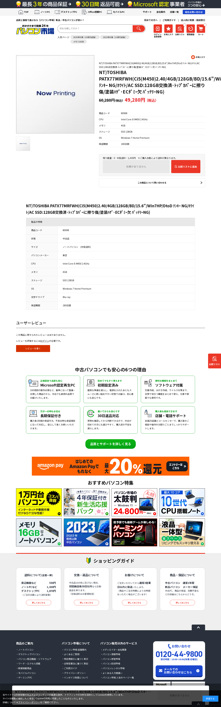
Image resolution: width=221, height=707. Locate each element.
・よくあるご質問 (70, 654)
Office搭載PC (95, 11)
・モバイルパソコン (26, 673)
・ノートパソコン (25, 649)
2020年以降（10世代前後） (85, 37)
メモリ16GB (78, 41)
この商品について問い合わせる (152, 182)
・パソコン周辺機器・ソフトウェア (33, 658)
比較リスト (214, 364)
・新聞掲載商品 (24, 668)
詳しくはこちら (38, 602)
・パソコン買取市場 (110, 654)
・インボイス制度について (75, 677)
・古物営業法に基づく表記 (75, 663)
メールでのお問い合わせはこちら (178, 670)
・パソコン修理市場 (110, 658)
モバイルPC (119, 11)
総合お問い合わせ (194, 12)
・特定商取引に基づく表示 (75, 658)
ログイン (44, 340)
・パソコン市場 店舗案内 (74, 649)
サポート (147, 11)
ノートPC (45, 11)
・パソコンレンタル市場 (112, 668)
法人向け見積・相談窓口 (193, 20)
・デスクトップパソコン (28, 654)
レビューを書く (33, 348)
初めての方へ (151, 20)
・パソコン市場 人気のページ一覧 (117, 677)
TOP (26, 11)
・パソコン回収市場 (110, 663)
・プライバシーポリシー (74, 673)
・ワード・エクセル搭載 (28, 663)
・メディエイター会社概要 (113, 649)
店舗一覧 (174, 11)
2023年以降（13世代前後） (115, 37)
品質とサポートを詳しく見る (110, 444)
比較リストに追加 (187, 166)
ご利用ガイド (169, 20)
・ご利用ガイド (69, 668)
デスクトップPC (69, 11)
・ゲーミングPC (24, 677)
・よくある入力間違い (111, 673)
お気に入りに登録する (198, 57)
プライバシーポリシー (29, 702)
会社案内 (160, 11)
